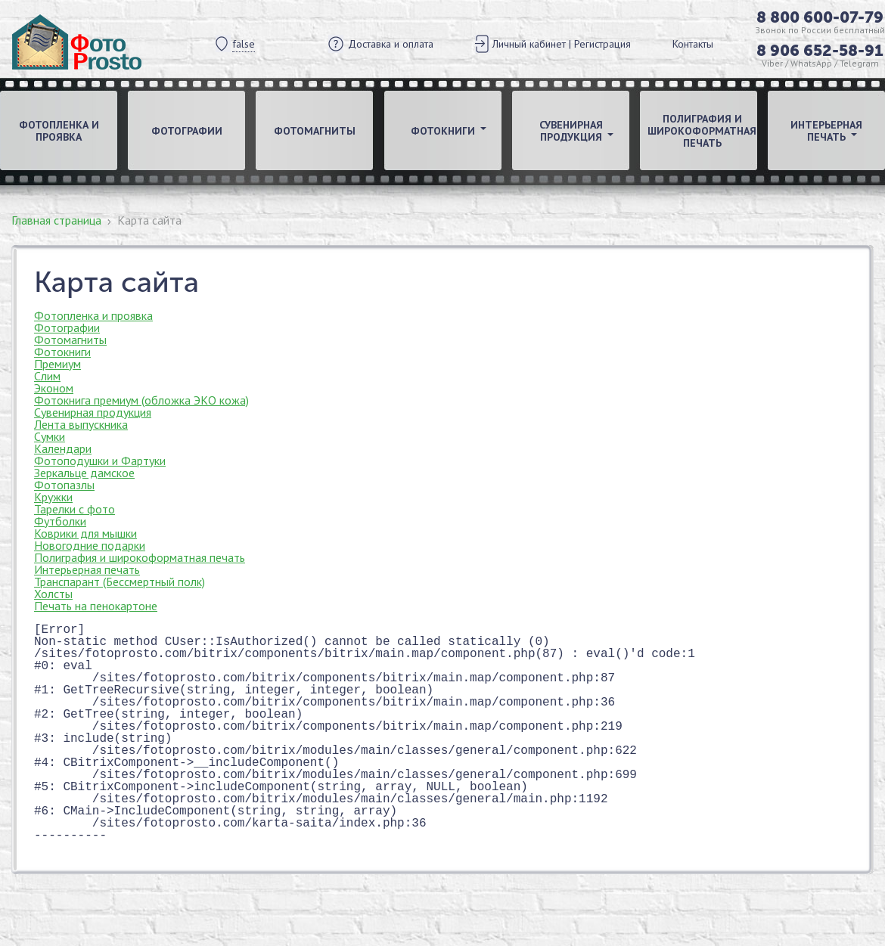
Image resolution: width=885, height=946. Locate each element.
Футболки (60, 521)
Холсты (53, 593)
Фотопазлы (64, 484)
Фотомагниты (315, 131)
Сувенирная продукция (92, 412)
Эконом (53, 387)
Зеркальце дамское (84, 472)
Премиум (57, 363)
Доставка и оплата (390, 44)
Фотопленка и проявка (59, 131)
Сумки (49, 436)
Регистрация (602, 44)
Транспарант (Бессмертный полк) (119, 581)
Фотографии (186, 131)
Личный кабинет (529, 44)
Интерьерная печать (87, 569)
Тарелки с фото (74, 508)
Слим (47, 375)
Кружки (53, 496)
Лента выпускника (81, 424)
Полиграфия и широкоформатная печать (701, 131)
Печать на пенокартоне (95, 605)
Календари (63, 448)
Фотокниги (62, 351)
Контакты (692, 44)
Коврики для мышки (85, 533)
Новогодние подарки (89, 545)
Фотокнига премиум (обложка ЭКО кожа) (141, 400)
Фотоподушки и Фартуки (100, 460)
